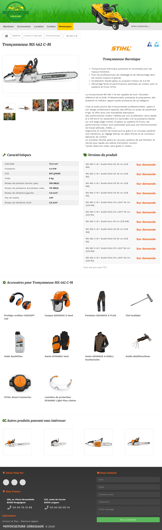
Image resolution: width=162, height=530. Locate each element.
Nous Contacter (128, 519)
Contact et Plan (10, 521)
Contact (51, 26)
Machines (8, 26)
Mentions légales (29, 521)
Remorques (65, 26)
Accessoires (24, 26)
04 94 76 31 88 (19, 507)
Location (39, 26)
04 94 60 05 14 (57, 507)
